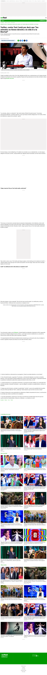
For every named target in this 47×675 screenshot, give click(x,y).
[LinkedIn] (26, 40)
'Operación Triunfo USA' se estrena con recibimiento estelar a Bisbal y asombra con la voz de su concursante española (12, 543)
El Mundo (16, 332)
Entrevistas (13, 22)
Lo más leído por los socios (5, 414)
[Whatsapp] (18, 40)
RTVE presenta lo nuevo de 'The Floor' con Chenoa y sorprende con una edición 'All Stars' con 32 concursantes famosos (11, 524)
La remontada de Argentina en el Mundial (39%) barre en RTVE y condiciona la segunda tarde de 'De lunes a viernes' (35, 469)
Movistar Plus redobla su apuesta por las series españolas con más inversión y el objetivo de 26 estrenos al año (11, 617)
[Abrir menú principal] (46, 17)
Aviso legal (23, 668)
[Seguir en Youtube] (36, 655)
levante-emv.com (10, 78)
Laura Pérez (25, 450)
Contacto (23, 667)
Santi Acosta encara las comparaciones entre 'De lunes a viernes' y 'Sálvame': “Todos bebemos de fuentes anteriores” (11, 469)
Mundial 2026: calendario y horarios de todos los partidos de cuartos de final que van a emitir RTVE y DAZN (34, 543)
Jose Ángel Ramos (26, 601)
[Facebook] (20, 40)
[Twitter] (24, 40)
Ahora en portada (4, 453)
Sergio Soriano (3, 471)
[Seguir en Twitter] (32, 655)
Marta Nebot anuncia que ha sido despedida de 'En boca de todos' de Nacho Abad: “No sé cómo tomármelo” (35, 448)
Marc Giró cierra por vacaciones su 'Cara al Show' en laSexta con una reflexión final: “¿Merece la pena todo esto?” (11, 449)
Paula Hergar (2, 451)
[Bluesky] (22, 40)
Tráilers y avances (7, 22)
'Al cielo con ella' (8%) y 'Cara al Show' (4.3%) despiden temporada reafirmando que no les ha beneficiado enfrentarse (34, 506)
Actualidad (2, 22)
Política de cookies (23, 670)
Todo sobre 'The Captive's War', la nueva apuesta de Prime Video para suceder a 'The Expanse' (12, 636)
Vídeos (2, 20)
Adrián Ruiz (25, 432)
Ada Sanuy (2, 431)
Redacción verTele (3, 508)
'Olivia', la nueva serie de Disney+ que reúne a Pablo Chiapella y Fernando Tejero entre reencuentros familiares (35, 524)
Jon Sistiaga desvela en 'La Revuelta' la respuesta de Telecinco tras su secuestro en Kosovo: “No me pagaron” (11, 430)
